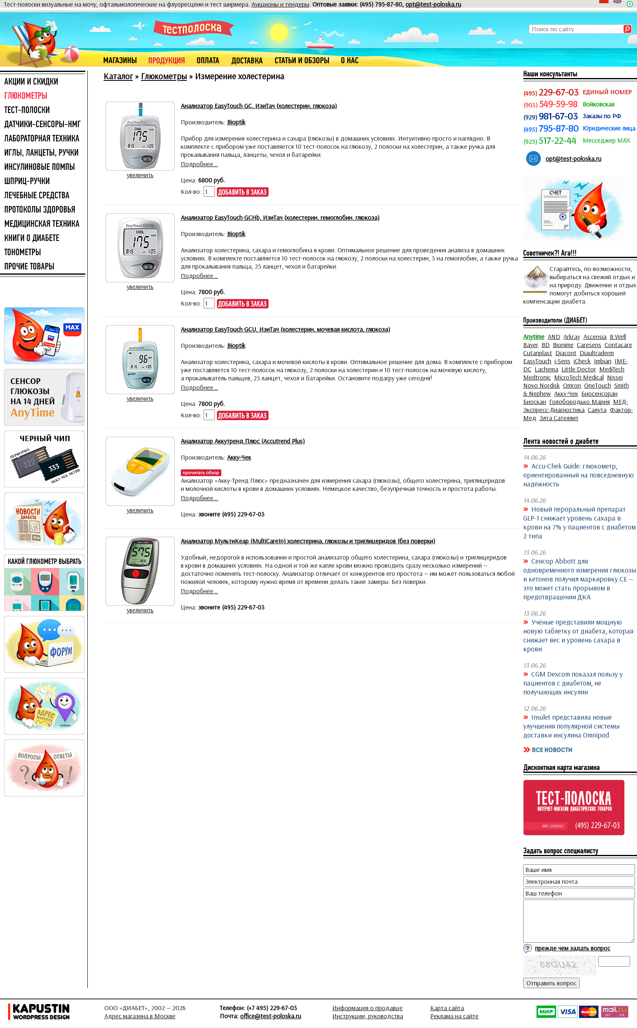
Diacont (565, 353)
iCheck (582, 361)
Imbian (602, 361)
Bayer (530, 344)
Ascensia (595, 336)
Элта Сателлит (559, 418)
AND (554, 336)
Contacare (618, 344)
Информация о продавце (367, 1008)
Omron (572, 385)
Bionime (563, 344)
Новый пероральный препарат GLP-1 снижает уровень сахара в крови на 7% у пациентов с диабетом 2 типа (579, 522)
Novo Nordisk (541, 385)
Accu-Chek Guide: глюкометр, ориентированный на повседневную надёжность (578, 474)
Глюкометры (164, 76)
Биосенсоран (599, 393)
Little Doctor (578, 369)
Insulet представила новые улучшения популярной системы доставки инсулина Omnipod (571, 725)
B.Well (618, 336)
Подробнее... (199, 164)
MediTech (611, 369)
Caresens (589, 344)
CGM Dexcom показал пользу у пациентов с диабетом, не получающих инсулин (573, 682)
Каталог (118, 76)
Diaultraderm (597, 353)
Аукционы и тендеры (280, 4)
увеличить (140, 175)
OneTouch (597, 385)
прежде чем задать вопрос (572, 948)
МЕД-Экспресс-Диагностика (575, 405)
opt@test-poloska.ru (433, 4)
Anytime (533, 336)
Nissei (615, 377)
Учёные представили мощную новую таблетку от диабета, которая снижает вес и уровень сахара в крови (578, 635)
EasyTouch (537, 361)
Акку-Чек (566, 393)
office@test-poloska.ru (270, 1016)
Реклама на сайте (454, 1016)
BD (546, 344)
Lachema (546, 369)
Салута (597, 410)
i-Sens (562, 361)
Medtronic (537, 377)
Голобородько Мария (579, 401)
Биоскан (534, 401)
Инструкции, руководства (367, 1016)
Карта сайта (447, 1008)
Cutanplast (537, 353)
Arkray (571, 336)
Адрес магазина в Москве (140, 1016)
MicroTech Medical (579, 377)
